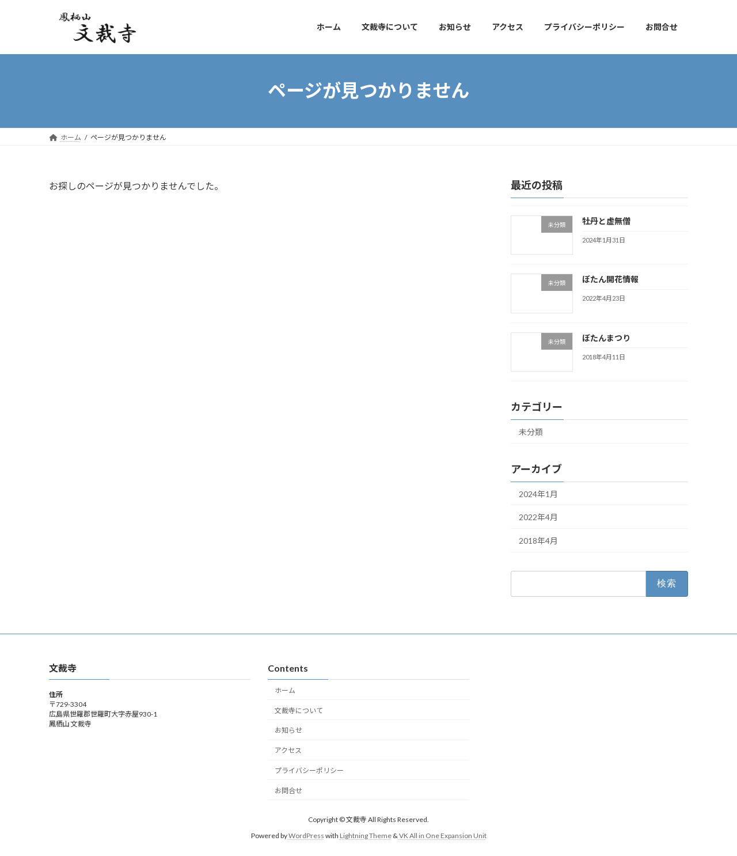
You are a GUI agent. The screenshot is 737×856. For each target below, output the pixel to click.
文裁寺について (299, 710)
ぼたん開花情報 (610, 279)
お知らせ (288, 730)
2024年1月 (538, 493)
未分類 (531, 431)
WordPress (306, 835)
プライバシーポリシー (309, 770)
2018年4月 (538, 540)
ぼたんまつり (606, 337)
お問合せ (288, 790)
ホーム (285, 690)
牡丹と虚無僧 (606, 221)
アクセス (288, 750)
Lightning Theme (366, 835)
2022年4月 (538, 517)
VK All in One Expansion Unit (443, 835)
